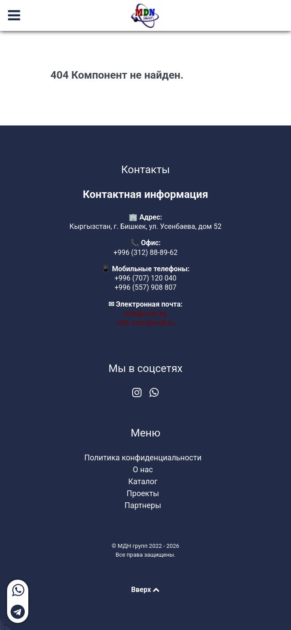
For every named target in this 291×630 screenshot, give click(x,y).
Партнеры (143, 505)
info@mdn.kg (146, 313)
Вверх (145, 589)
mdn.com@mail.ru (146, 323)
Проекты (142, 493)
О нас (143, 469)
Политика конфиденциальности (142, 457)
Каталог (142, 481)
